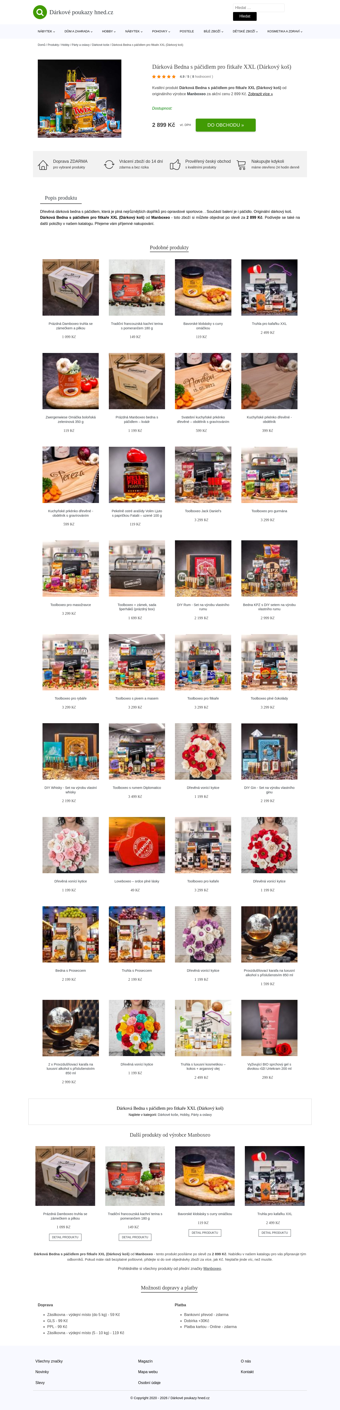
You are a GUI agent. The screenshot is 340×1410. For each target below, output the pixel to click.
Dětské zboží (244, 31)
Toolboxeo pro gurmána (269, 511)
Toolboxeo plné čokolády (269, 698)
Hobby (107, 31)
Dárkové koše (100, 45)
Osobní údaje (149, 1383)
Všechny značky (49, 1361)
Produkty (53, 45)
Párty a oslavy (80, 45)
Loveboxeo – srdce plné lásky (137, 881)
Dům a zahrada (76, 31)
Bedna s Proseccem (70, 970)
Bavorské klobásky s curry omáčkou (205, 1214)
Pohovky (159, 31)
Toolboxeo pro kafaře (203, 881)
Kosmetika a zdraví (284, 31)
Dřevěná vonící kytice (203, 788)
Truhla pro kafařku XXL (269, 324)
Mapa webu (148, 1372)
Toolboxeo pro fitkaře (203, 698)
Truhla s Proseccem (137, 970)
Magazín (145, 1361)
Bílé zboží (212, 31)
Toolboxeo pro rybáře (71, 698)
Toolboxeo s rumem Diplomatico (137, 788)
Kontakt (247, 1372)
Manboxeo (196, 94)
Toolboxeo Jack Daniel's (203, 511)
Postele (187, 31)
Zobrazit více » (260, 94)
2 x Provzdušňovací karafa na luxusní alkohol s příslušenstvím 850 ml (71, 1068)
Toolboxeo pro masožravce (70, 605)
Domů (41, 45)
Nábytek (45, 31)
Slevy (40, 1383)
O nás (246, 1361)
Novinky (42, 1372)
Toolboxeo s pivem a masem (136, 698)
